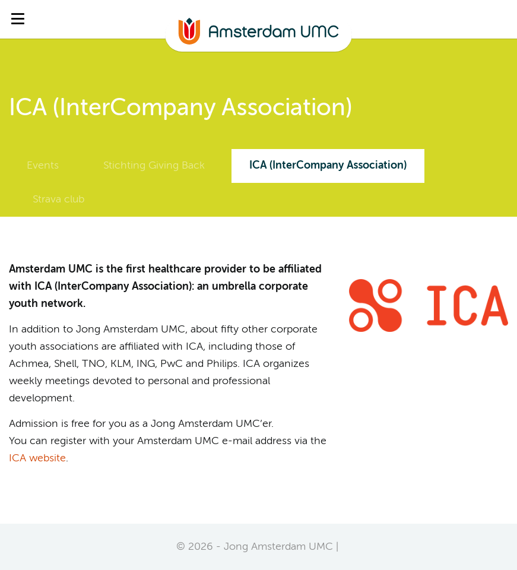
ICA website (37, 458)
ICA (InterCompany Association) (328, 165)
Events (43, 165)
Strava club (58, 199)
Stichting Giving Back (154, 165)
